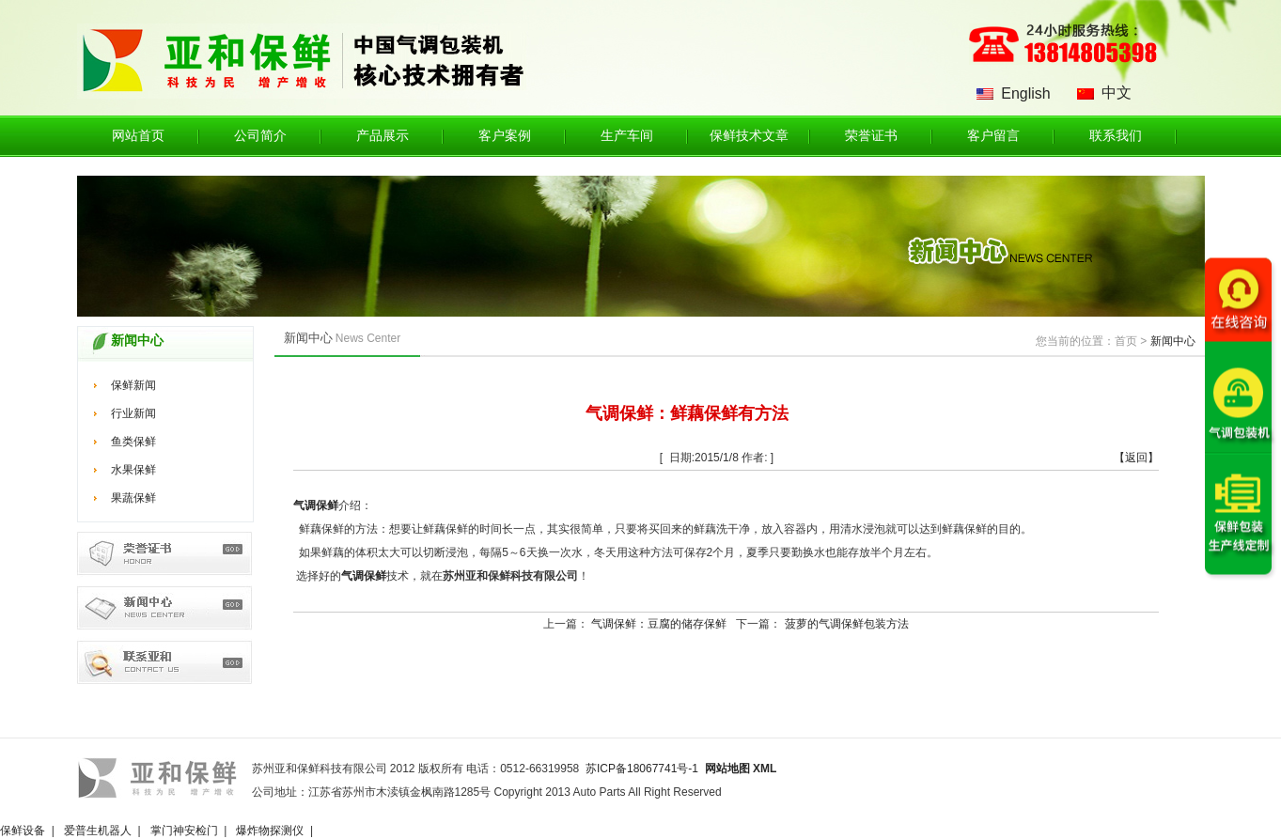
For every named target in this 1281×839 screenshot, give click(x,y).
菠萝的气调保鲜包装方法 (847, 623)
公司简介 (260, 136)
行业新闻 (133, 413)
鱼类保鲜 (133, 441)
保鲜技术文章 (749, 136)
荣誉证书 (871, 136)
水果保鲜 (133, 469)
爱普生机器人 (98, 830)
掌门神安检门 (184, 830)
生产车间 (627, 136)
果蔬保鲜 (133, 498)
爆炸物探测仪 (270, 830)
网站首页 (138, 136)
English (1025, 93)
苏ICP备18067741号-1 (642, 768)
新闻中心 (1172, 341)
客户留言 (993, 136)
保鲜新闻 (133, 385)
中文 (1116, 93)
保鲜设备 (22, 830)
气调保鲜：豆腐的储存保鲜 (658, 623)
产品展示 (382, 136)
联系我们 (1115, 136)
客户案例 (504, 136)
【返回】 (1136, 457)
